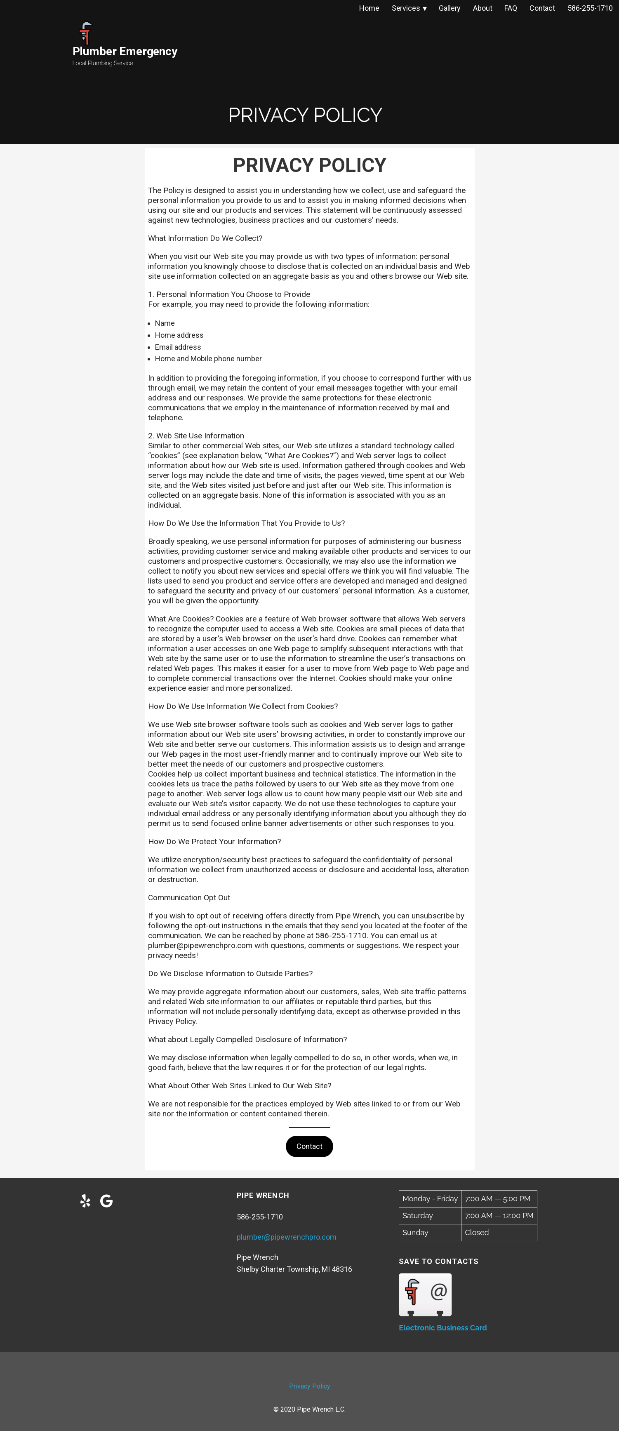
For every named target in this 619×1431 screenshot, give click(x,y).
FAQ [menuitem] (510, 8)
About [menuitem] (482, 8)
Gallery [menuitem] (450, 8)
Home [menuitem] (369, 8)
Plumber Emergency (125, 51)
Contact (309, 1146)
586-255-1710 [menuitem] (590, 8)
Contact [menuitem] (542, 8)
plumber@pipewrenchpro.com (287, 1237)
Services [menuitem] (406, 8)
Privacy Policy (309, 1386)
